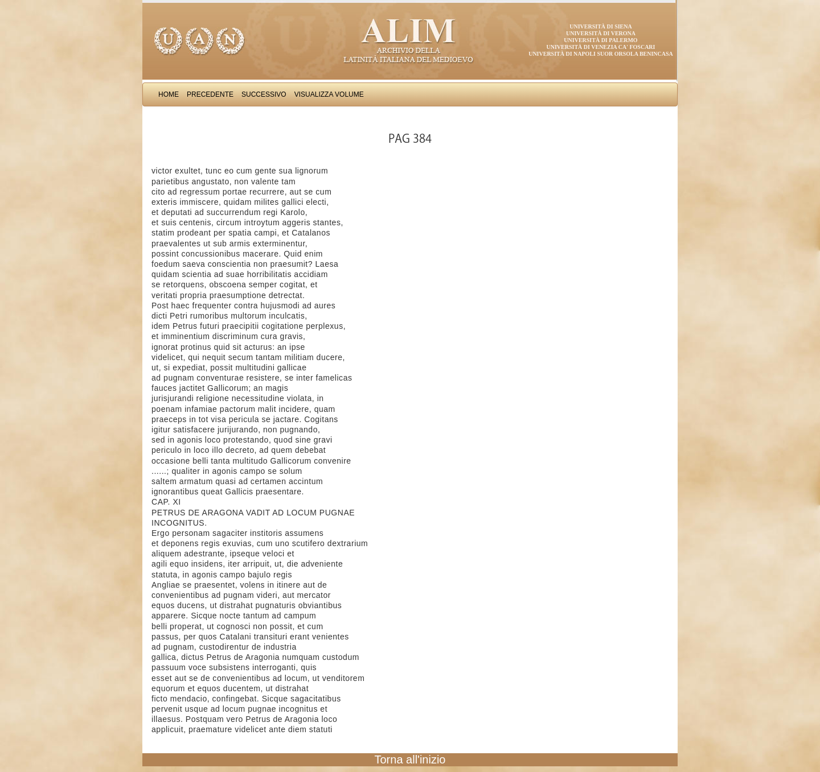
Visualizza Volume (329, 94)
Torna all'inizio (410, 759)
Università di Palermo (600, 40)
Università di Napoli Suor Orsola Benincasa (600, 54)
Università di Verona (601, 33)
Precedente (210, 94)
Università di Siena (600, 26)
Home (168, 94)
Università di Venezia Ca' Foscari (601, 47)
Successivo (263, 94)
